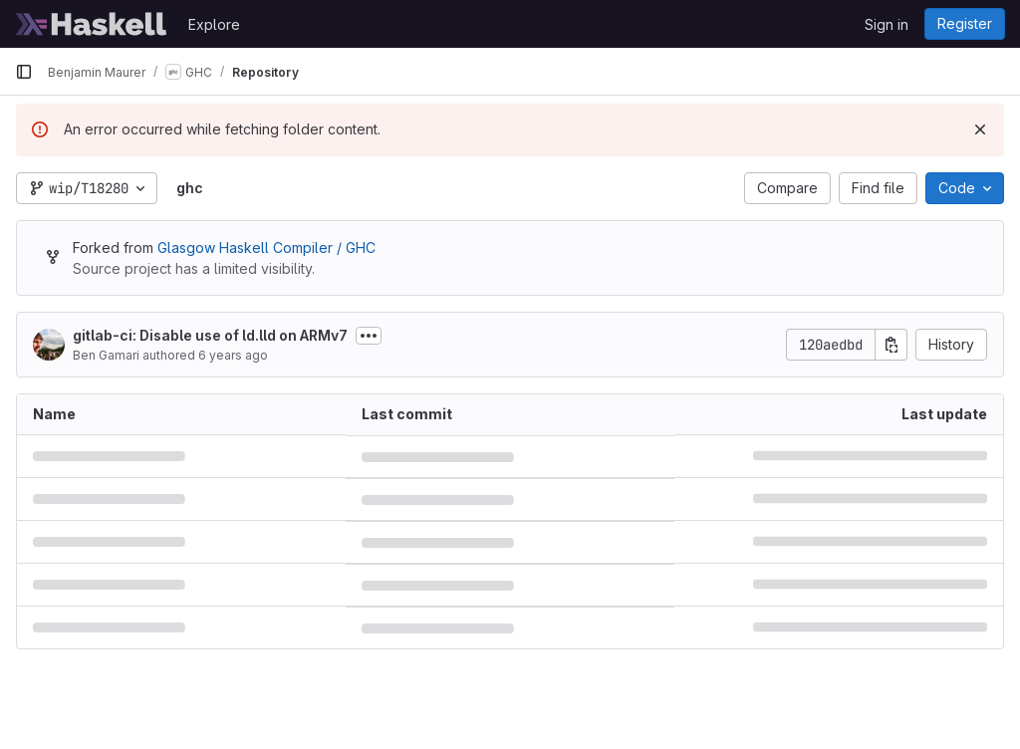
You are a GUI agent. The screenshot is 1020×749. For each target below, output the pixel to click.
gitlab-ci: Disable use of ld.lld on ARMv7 (210, 335)
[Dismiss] (980, 129)
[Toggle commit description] (369, 336)
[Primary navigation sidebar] (24, 72)
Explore (214, 24)
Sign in (886, 24)
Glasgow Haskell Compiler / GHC (266, 247)
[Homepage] (91, 24)
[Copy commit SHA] (891, 345)
